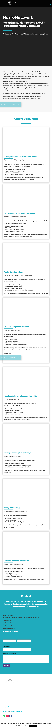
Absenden (6, 665)
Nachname (19, 643)
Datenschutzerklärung (16, 711)
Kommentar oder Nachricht (9, 653)
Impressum (6, 711)
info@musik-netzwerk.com (10, 631)
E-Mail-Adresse (7, 646)
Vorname (4, 643)
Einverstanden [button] (33, 725)
